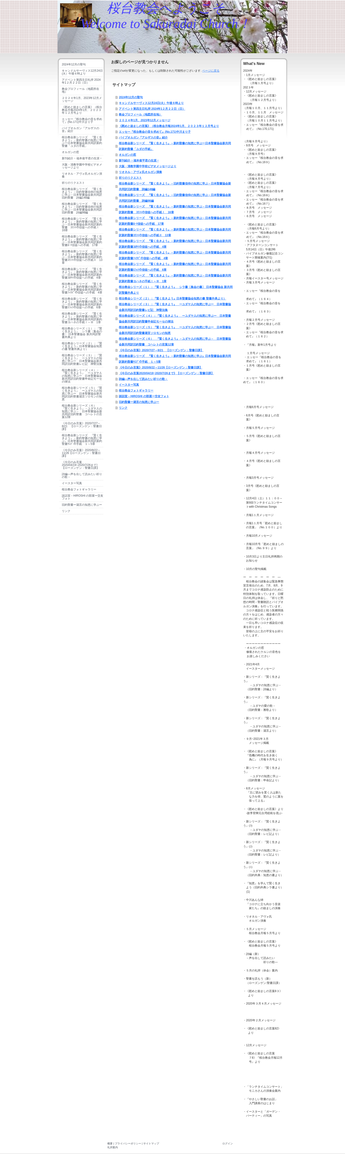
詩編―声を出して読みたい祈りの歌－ (143, 379)
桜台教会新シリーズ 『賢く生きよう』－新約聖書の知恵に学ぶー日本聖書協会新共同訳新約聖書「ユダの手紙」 (175, 146)
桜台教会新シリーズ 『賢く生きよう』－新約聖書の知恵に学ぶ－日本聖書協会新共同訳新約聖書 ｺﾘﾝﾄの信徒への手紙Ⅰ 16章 (175, 209)
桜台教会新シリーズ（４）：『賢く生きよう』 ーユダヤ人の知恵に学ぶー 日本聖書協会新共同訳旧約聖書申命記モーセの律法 (175, 318)
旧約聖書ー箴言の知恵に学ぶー (139, 402)
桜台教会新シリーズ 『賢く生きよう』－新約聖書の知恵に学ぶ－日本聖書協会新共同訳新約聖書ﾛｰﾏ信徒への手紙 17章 (175, 220)
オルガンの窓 (127, 154)
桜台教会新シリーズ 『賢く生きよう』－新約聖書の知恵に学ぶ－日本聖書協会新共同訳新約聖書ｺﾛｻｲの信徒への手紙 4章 (175, 243)
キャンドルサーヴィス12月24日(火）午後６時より (151, 103)
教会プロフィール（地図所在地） (140, 114)
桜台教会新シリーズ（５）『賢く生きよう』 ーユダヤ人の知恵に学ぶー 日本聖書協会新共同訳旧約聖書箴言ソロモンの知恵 (175, 330)
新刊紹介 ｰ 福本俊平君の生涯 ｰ (139, 160)
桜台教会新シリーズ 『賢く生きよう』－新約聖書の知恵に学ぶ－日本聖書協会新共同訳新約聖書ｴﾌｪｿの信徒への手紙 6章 (175, 266)
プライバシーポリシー (128, 1143)
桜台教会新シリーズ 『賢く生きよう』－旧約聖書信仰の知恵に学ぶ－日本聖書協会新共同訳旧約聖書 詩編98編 (175, 197)
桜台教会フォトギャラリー (136, 390)
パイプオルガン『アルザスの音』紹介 (143, 137)
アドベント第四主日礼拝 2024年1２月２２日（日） (152, 108)
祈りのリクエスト (130, 177)
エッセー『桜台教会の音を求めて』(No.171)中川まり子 (154, 131)
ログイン (227, 1143)
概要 (110, 1143)
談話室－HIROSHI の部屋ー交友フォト (144, 396)
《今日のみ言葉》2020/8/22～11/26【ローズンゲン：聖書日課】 (160, 367)
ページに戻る (210, 70)
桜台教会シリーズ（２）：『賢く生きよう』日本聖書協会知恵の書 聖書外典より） (172, 298)
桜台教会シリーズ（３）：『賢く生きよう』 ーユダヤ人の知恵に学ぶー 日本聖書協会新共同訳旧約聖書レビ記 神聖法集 (175, 307)
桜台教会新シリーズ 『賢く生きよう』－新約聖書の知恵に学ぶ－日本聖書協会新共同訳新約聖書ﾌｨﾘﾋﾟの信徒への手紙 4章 (175, 255)
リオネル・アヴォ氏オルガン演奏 (140, 172)
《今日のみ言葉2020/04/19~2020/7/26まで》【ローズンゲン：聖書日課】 (166, 373)
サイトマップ (151, 1143)
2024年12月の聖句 (131, 97)
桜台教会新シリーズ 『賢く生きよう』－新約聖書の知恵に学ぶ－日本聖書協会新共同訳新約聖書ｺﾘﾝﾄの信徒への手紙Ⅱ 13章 (175, 232)
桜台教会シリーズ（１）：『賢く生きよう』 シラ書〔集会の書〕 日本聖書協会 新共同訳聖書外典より (176, 289)
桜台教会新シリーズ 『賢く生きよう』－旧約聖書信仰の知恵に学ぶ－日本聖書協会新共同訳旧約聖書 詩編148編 (175, 186)
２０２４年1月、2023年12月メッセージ (144, 120)
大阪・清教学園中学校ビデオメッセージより (147, 166)
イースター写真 (129, 384)
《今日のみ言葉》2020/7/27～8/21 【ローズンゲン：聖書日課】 (161, 350)
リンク (123, 407)
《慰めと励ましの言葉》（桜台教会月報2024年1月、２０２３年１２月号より (169, 126)
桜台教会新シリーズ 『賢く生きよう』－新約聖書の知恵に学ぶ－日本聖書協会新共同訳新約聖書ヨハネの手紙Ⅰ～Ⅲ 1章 (175, 278)
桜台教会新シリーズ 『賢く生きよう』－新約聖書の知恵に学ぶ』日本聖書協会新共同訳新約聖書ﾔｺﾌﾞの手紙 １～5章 (175, 358)
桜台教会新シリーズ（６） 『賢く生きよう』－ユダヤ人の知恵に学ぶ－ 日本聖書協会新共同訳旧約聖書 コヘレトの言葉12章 (175, 341)
